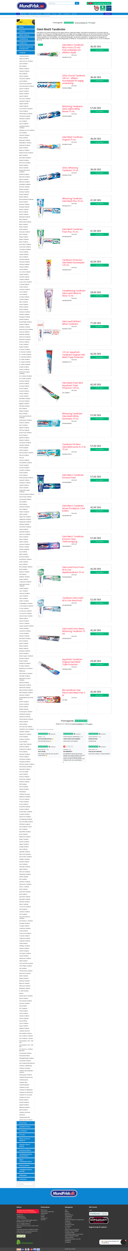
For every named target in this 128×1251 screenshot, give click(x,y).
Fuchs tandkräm (23, 475)
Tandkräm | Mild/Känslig (25, 1065)
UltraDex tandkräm (24, 948)
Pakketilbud (23, 1175)
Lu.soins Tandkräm (24, 633)
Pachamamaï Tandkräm (25, 749)
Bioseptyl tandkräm (24, 207)
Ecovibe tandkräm (24, 396)
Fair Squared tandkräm (25, 442)
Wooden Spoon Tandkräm (26, 996)
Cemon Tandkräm (23, 252)
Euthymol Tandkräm (24, 440)
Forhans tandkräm (24, 465)
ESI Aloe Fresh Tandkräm (25, 432)
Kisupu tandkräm (23, 579)
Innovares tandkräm (24, 544)
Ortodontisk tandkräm (25, 1060)
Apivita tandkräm (23, 96)
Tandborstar (23, 43)
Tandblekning (23, 39)
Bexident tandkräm (24, 174)
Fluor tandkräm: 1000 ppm (26, 1036)
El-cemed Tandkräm (24, 401)
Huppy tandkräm (23, 529)
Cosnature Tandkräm (24, 289)
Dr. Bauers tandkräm (24, 349)
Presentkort (23, 1179)
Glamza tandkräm (24, 487)
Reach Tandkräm (23, 834)
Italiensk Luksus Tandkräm (25, 1120)
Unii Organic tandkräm (25, 953)
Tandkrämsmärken (24, 56)
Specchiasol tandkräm (25, 891)
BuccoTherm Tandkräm (25, 244)
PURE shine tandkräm (24, 824)
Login (90, 1210)
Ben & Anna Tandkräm (25, 163)
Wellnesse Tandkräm (24, 981)
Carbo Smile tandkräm (25, 247)
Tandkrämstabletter (24, 1085)
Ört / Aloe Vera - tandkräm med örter (26, 1049)
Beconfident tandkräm (25, 158)
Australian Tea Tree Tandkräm (26, 130)
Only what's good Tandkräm (26, 729)
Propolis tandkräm (24, 1102)
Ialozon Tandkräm (23, 537)
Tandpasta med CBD (24, 1117)
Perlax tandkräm (23, 774)
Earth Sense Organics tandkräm (24, 372)
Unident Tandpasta (24, 951)
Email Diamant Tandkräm (25, 420)
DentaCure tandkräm (24, 312)
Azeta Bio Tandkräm (24, 135)
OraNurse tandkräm (24, 739)
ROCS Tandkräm (23, 829)
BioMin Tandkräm (23, 197)
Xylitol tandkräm (23, 1110)
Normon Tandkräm (24, 704)
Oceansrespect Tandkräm (25, 711)
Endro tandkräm (23, 425)
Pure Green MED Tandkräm (26, 821)
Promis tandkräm (23, 804)
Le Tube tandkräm (24, 608)
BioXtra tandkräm (23, 214)
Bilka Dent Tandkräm (24, 182)
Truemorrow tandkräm (25, 933)
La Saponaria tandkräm (25, 582)
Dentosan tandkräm (24, 332)
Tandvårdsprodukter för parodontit (25, 1155)
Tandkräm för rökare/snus (26, 1092)
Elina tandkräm (23, 408)
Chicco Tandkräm (23, 257)
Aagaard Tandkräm (24, 58)
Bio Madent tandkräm (24, 184)
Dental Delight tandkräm (25, 322)
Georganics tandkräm (24, 482)
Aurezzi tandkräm (23, 123)
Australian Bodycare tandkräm (24, 127)
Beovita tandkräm (24, 168)
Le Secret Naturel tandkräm (26, 606)
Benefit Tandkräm (23, 165)
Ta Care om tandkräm (25, 907)
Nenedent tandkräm (24, 695)
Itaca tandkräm (23, 552)
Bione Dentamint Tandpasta (26, 199)
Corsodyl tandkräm (24, 284)
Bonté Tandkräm (23, 229)
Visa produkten (99, 50)
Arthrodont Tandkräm (24, 116)
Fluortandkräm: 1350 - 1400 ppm (26, 1041)
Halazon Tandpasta (24, 512)
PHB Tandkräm (23, 784)
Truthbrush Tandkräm (24, 938)
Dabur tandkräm (23, 302)
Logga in (108, 14)
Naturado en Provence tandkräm (25, 679)
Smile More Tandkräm (24, 881)
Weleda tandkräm (24, 978)
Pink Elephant (22, 791)
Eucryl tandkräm (23, 435)
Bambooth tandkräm (24, 145)
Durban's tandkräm (24, 369)
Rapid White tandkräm (25, 831)
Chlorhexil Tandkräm (24, 262)
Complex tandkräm (24, 279)
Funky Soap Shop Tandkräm (26, 477)
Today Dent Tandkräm (25, 928)
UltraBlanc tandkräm (24, 946)
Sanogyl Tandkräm (24, 846)
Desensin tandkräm (24, 342)
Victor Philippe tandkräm (25, 966)
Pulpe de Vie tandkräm (25, 816)
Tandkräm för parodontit (25, 1095)
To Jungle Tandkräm (24, 926)
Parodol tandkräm (24, 756)
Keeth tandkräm (23, 569)
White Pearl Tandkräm (24, 986)
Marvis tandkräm (23, 641)
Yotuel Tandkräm (23, 1011)
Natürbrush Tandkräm (24, 687)
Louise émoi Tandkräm (25, 631)
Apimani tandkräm (24, 93)
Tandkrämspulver (23, 1080)
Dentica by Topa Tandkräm (26, 329)
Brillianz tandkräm (24, 239)
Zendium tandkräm (24, 1016)
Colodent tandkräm (24, 277)
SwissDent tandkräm (24, 902)
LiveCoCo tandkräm (24, 623)
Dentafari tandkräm (24, 314)
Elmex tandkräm (23, 413)
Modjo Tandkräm (23, 661)
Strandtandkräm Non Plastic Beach (26, 698)
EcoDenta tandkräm (24, 381)
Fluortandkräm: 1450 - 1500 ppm (26, 1045)
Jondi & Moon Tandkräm (25, 559)
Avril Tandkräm (23, 133)
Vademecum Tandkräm (25, 958)
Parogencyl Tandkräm (24, 761)
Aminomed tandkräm (24, 78)
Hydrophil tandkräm (24, 532)
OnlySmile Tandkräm (24, 731)
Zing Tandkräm (23, 1006)
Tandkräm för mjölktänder (26, 1090)
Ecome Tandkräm (23, 388)
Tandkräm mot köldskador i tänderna (26, 1071)
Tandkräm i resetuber (24, 1068)
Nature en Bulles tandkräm (26, 690)
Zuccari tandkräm (23, 1023)
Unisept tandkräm (24, 956)
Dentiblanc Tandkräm (24, 327)
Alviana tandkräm (23, 76)
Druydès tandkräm (24, 367)
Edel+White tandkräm (24, 398)
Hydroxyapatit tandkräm (25, 1075)
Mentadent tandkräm (24, 651)
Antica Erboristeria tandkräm (26, 86)
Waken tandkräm (23, 976)
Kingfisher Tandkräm (24, 577)
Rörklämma (22, 1115)
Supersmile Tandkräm (24, 897)
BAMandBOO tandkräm (25, 143)
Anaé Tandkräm (23, 81)
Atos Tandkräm (23, 121)
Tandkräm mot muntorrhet (26, 1077)
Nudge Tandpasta (23, 709)
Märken (21, 27)
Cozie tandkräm (23, 292)
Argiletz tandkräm (24, 103)
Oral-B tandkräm (23, 736)
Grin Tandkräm (23, 502)
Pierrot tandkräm (23, 786)
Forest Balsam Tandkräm (25, 462)
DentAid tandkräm (24, 319)
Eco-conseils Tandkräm (25, 378)
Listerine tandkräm (24, 621)
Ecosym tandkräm (24, 393)
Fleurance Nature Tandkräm (26, 452)
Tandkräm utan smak (24, 1112)
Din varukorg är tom (99, 3)
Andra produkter (24, 1165)
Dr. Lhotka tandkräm (24, 359)
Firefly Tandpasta (23, 450)
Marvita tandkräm (23, 643)
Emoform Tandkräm (24, 422)
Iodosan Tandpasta (24, 549)
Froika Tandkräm (23, 472)
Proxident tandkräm (24, 814)
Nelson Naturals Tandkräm (26, 692)
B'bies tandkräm (23, 138)
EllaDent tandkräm (24, 411)
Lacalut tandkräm (23, 588)
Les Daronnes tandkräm (25, 611)
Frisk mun (22, 31)
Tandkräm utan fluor (24, 1031)
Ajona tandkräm (23, 63)
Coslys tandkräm (23, 287)
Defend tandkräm (23, 307)
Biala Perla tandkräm (24, 177)
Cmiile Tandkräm (23, 269)
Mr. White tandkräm (24, 666)
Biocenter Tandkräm (24, 187)
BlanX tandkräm (23, 219)
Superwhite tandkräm (24, 899)
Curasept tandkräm (24, 297)
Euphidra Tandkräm (24, 437)
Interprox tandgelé (24, 547)
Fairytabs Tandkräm (24, 445)
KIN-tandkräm (22, 574)
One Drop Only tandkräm (25, 726)
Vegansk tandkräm (24, 1105)
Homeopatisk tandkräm (25, 1053)
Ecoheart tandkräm (24, 383)
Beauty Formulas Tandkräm (26, 153)
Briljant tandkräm (23, 237)
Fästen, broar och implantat (24, 1139)
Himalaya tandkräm (24, 524)
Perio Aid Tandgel (23, 771)
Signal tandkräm (23, 869)
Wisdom (21, 993)
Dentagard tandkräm (24, 317)
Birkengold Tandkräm (24, 217)
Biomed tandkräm (24, 194)
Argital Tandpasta (23, 106)
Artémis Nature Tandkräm (25, 113)
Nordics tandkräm (24, 701)
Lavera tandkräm (23, 596)
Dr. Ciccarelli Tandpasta (25, 354)
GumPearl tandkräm (24, 507)
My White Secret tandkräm (26, 668)
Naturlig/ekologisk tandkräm (26, 1058)
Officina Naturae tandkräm (26, 719)
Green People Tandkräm (25, 497)
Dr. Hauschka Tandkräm (25, 357)
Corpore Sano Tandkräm (25, 282)
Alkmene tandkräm (24, 68)
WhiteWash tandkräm (24, 988)
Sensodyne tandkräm (24, 866)
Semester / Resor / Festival (24, 1145)
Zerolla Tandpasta (24, 1018)
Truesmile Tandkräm (24, 936)
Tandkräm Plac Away (24, 794)
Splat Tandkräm (23, 894)
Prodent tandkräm (24, 801)
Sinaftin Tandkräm (23, 876)
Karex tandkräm (23, 564)
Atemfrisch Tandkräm (24, 118)
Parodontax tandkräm (25, 759)
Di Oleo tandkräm (24, 344)
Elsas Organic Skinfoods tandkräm (25, 416)
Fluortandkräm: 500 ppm (25, 1033)
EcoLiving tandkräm (24, 386)
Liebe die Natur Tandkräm (26, 616)
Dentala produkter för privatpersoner (26, 47)
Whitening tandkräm (24, 1107)
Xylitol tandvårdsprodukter (25, 1160)
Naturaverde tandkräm (25, 685)
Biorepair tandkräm (24, 204)
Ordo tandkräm (23, 741)
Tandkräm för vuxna (24, 1097)
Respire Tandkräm (24, 839)
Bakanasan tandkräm (24, 140)
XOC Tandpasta (23, 1008)
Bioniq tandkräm (23, 202)
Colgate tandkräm (24, 274)
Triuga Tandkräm (23, 931)
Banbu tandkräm (23, 148)
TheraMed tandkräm (24, 923)
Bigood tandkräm (23, 179)
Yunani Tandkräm (23, 1013)
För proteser (23, 1123)
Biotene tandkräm (24, 209)
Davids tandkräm (23, 304)
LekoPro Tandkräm (24, 601)
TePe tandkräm (23, 914)
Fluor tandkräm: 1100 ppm (26, 1038)
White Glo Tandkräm (24, 983)
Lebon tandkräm (23, 598)
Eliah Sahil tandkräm (24, 406)
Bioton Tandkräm (23, 212)
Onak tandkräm (23, 724)
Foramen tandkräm (24, 460)
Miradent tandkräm (24, 658)
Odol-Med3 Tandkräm (24, 714)
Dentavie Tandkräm (24, 324)
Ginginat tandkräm (24, 485)
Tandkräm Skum (23, 1082)
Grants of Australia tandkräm (26, 494)
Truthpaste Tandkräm (24, 941)
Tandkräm (22, 52)
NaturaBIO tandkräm (24, 676)
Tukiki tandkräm (23, 943)
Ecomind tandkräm (24, 391)
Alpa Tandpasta (23, 73)
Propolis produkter (25, 1150)
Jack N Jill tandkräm (24, 557)
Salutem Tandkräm (24, 844)
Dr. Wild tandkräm (24, 991)
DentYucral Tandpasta (24, 337)
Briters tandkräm (23, 242)
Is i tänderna (23, 1131)
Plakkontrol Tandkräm (24, 796)
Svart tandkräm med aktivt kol (27, 1063)
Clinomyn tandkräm (24, 264)
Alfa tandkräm (23, 66)
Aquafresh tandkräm (24, 101)
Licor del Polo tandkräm (25, 613)
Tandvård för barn (24, 1127)
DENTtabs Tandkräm (24, 334)
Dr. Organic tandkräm (24, 362)
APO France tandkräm (25, 98)
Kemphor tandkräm (24, 572)
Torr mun (22, 1135)
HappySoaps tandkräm (25, 522)
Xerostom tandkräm (24, 1003)
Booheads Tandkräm (24, 232)
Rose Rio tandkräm (24, 841)
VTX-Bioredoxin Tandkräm (26, 971)
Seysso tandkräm (23, 1026)
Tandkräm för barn (24, 1087)
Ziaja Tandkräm (23, 1021)
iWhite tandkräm (23, 554)
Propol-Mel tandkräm (24, 806)
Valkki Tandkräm (23, 961)
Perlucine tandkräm (24, 776)
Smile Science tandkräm (25, 884)
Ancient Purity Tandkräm (25, 83)
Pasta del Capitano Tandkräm (26, 764)
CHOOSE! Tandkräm (24, 259)
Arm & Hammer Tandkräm (26, 108)
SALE (21, 22)
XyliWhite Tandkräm (24, 1028)
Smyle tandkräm (23, 889)
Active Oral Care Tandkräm (26, 61)
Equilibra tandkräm (24, 427)
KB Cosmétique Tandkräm (25, 567)
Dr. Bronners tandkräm (25, 352)
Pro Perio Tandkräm (24, 799)
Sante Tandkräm (23, 849)
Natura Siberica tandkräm (25, 673)
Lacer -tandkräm (23, 591)
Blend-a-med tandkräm (25, 222)
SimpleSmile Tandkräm (25, 874)
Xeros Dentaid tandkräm (25, 1001)
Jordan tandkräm (23, 562)
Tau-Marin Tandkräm (24, 912)
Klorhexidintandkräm (24, 1055)
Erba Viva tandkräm (24, 430)
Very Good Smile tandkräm (26, 963)
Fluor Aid (21, 457)
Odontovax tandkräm (24, 716)
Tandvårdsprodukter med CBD (25, 1170)
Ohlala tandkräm (23, 721)
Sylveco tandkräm (23, 904)
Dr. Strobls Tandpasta (24, 364)
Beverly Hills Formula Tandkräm (24, 171)
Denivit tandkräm (23, 309)
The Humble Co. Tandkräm (26, 921)
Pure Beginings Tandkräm (25, 819)
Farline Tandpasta (23, 447)
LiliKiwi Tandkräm (23, 618)
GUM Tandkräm (23, 504)
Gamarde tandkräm (24, 480)
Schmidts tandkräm (24, 861)
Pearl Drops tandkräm (25, 779)
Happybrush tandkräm (25, 519)
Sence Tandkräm (23, 864)
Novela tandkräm (23, 706)
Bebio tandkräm (23, 155)
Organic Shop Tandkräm (25, 744)
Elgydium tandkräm (24, 403)
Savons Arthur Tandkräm (25, 856)
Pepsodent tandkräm (24, 769)
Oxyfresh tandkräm (24, 746)
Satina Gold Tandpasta (25, 854)
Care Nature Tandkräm (25, 249)
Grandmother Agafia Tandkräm (24, 491)
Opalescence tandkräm (25, 734)
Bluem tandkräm (23, 224)
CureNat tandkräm (24, 299)
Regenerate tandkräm (24, 836)
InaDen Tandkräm (23, 542)
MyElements (22, 671)
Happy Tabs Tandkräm (25, 517)
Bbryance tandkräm (24, 150)
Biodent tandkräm (24, 189)
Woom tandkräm (23, 998)
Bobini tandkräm (23, 227)
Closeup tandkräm (24, 267)
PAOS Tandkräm (23, 751)
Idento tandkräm (23, 539)
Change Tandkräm (24, 254)
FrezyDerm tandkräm (24, 470)
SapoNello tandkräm (24, 851)
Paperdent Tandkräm (24, 754)
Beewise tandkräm (24, 160)
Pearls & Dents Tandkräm (25, 766)
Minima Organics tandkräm (26, 656)
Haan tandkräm (23, 509)
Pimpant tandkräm (24, 789)
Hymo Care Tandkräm (24, 534)
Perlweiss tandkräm (24, 781)
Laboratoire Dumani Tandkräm (24, 585)
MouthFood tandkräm (25, 663)
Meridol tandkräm (24, 653)
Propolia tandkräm (24, 809)
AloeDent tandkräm (24, 71)
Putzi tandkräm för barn (25, 826)
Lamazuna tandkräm (24, 593)
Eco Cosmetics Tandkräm (25, 376)
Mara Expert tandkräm (25, 638)
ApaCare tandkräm (24, 88)
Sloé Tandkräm (23, 879)
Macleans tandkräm (24, 636)
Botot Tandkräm (23, 234)
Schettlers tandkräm (24, 859)
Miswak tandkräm (23, 1100)
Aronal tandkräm (23, 111)
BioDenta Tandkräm (24, 192)
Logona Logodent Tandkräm (26, 626)
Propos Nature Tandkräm (25, 811)
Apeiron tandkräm (24, 91)
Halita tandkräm (23, 514)
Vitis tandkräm (23, 968)
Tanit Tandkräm (23, 909)
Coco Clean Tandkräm (24, 272)
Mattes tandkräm (23, 646)
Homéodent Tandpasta (25, 527)
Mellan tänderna (24, 35)
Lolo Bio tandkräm (24, 628)
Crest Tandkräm (23, 294)
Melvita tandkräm (23, 648)
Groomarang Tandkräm (25, 499)
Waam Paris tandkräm (25, 973)
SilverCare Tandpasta (24, 871)
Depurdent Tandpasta (24, 339)
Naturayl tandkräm (24, 682)
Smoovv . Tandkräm (24, 886)
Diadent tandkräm (24, 347)
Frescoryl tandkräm (24, 467)
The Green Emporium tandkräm (24, 917)
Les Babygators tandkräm (26, 603)
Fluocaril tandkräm (24, 455)
